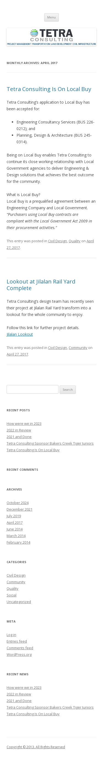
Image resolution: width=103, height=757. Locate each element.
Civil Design (57, 240)
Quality (74, 240)
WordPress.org (19, 654)
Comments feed (20, 647)
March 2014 (16, 535)
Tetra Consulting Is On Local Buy (49, 89)
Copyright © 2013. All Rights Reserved (36, 747)
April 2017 (15, 522)
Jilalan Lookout (20, 334)
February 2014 (18, 542)
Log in (11, 634)
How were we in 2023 (24, 423)
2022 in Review (19, 430)
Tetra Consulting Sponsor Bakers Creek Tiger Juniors (50, 443)
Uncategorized (19, 601)
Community (78, 347)
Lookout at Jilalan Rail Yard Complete (41, 285)
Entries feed (17, 641)
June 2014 (15, 529)
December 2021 (19, 509)
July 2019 (14, 515)
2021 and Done (19, 436)
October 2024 (18, 502)
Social (11, 595)
